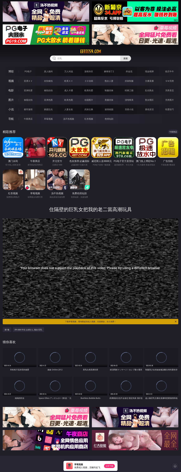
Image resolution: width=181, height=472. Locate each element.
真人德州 (48, 71)
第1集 (7, 329)
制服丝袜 (109, 90)
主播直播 (149, 80)
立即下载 (109, 466)
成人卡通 (68, 90)
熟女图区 (149, 99)
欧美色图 (68, 99)
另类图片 (169, 99)
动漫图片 (88, 99)
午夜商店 (28, 118)
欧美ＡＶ (68, 80)
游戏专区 (88, 71)
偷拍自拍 (48, 90)
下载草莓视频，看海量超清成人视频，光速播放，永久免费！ (121, 321)
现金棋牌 (149, 71)
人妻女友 (68, 109)
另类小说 (129, 109)
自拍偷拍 (48, 80)
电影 (11, 90)
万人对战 (68, 71)
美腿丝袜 (109, 99)
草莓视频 (48, 118)
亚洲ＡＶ (28, 80)
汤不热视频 (68, 118)
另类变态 (169, 90)
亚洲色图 (48, 99)
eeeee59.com (90, 51)
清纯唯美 (129, 99)
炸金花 (129, 71)
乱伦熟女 (149, 90)
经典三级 (129, 90)
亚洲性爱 (28, 90)
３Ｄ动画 (88, 80)
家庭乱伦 (48, 109)
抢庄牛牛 (169, 71)
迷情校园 (109, 109)
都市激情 (28, 109)
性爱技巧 (169, 109)
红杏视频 (88, 118)
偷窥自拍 (28, 99)
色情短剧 (109, 118)
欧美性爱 (88, 90)
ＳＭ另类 (169, 80)
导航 (11, 119)
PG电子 (28, 71)
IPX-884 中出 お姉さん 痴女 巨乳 (28, 329)
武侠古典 (88, 109)
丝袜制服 (129, 80)
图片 (11, 100)
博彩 (11, 71)
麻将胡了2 (109, 71)
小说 (11, 109)
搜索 (125, 58)
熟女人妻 (109, 80)
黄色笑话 (149, 109)
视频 (11, 81)
